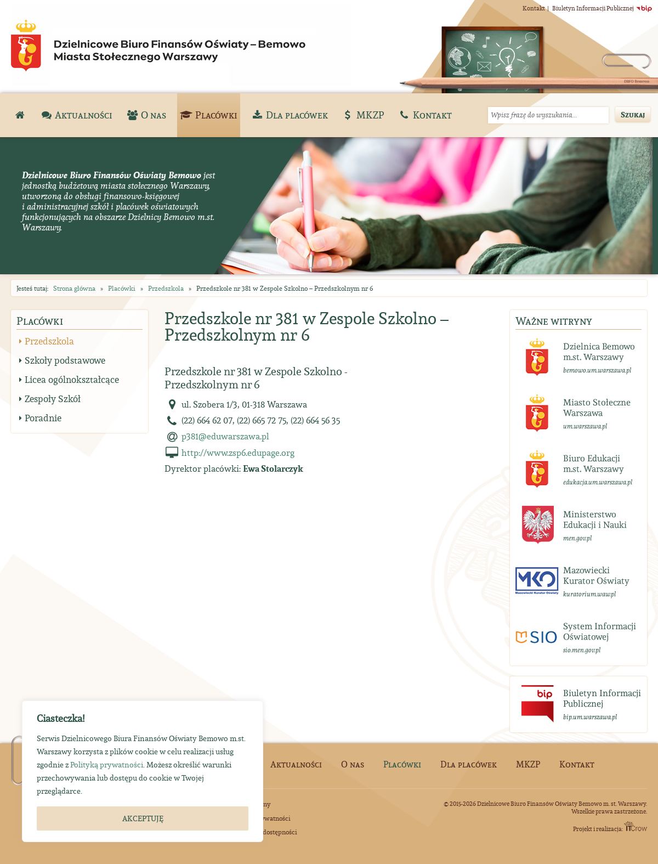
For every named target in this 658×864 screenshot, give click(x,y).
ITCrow (635, 826)
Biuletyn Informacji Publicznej (602, 8)
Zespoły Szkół (53, 399)
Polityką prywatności (106, 765)
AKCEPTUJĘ (142, 818)
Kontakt (534, 8)
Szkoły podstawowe (65, 360)
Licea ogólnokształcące (72, 380)
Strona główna (74, 288)
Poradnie (43, 418)
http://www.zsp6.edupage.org (237, 452)
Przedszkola (166, 288)
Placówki (121, 288)
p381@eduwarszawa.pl (225, 436)
